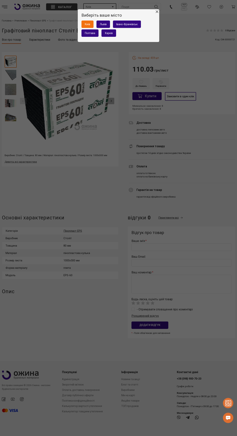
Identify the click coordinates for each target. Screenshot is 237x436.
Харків (109, 33)
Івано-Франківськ (127, 24)
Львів (103, 24)
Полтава (90, 33)
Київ (87, 24)
